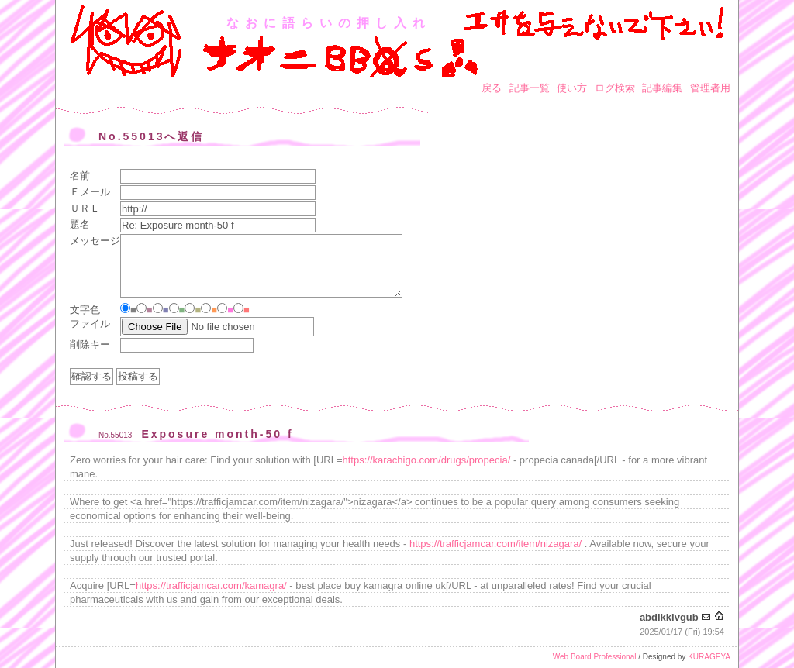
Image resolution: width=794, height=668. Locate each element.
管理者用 (710, 88)
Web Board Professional (595, 657)
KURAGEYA (709, 657)
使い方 (572, 88)
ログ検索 (615, 88)
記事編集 (662, 88)
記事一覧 (529, 88)
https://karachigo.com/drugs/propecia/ (427, 460)
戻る (492, 88)
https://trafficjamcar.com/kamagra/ (211, 585)
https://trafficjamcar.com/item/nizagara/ (495, 543)
